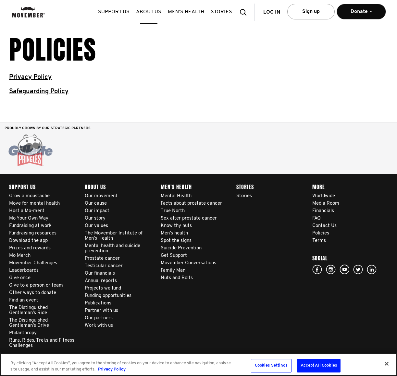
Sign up (311, 11)
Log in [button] (271, 12)
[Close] (386, 364)
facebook (317, 269)
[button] (245, 12)
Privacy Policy (30, 77)
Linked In (372, 269)
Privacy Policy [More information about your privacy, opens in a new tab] (112, 369)
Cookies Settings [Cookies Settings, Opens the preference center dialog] (271, 366)
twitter (358, 269)
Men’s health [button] (186, 12)
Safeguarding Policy (38, 91)
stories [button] (221, 12)
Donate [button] (361, 14)
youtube (344, 269)
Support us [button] (114, 12)
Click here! (331, 269)
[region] (198, 365)
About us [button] (148, 12)
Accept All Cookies (319, 366)
